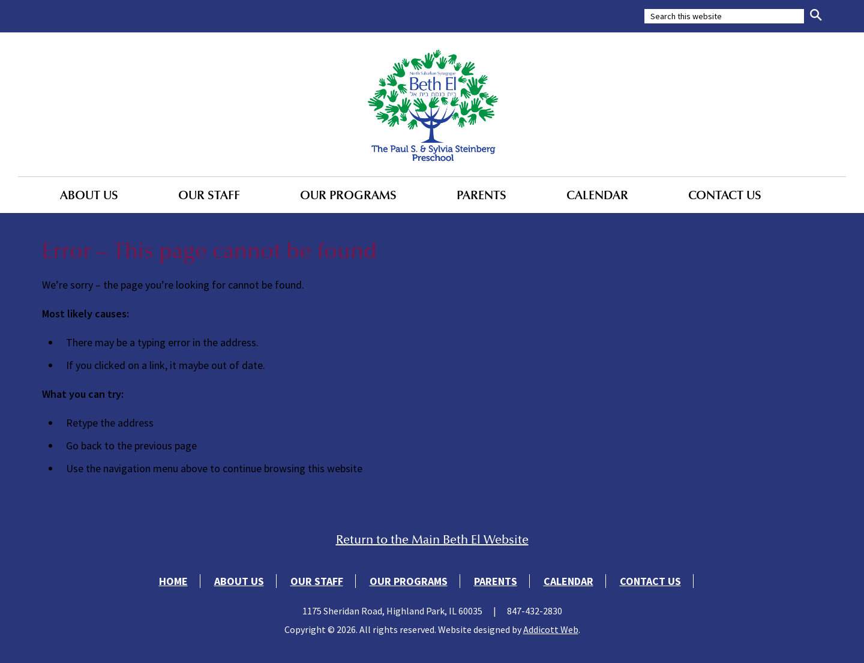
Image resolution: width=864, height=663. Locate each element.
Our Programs (348, 195)
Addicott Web (550, 629)
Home (173, 581)
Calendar (597, 195)
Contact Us (724, 195)
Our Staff (209, 195)
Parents (481, 195)
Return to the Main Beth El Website (432, 539)
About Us (89, 195)
